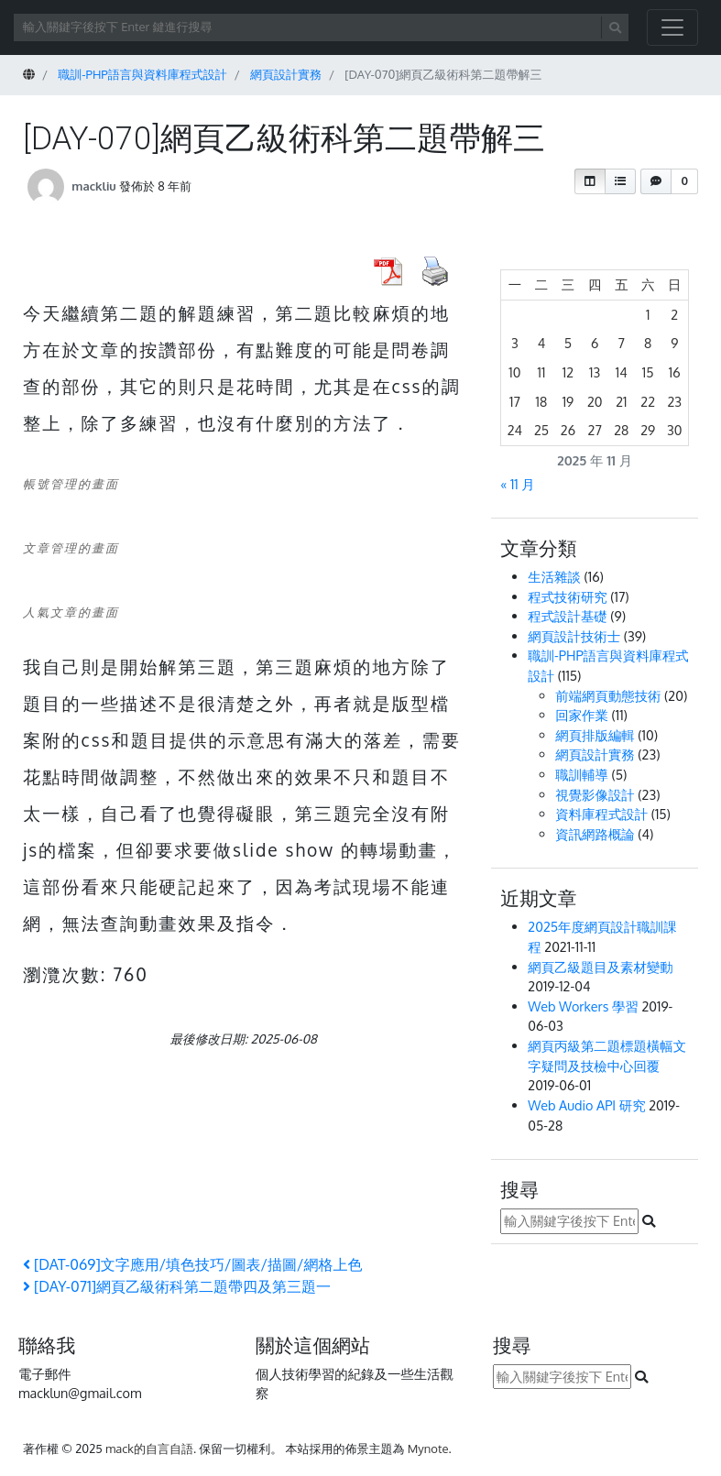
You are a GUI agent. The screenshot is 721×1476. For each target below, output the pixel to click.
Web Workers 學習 (583, 1006)
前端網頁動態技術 (608, 695)
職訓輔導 (581, 774)
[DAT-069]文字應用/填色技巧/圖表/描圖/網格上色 (192, 1264)
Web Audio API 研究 (586, 1105)
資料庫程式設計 (601, 813)
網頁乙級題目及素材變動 (600, 966)
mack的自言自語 (149, 1448)
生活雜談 (554, 576)
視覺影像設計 (594, 794)
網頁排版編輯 (594, 735)
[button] (590, 181)
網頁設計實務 (594, 754)
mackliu (93, 186)
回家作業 (581, 714)
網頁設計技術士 (574, 636)
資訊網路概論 (594, 833)
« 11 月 (517, 484)
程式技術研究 (567, 596)
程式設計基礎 (567, 615)
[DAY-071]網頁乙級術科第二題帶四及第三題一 (177, 1286)
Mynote (428, 1448)
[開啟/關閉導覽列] (672, 27)
